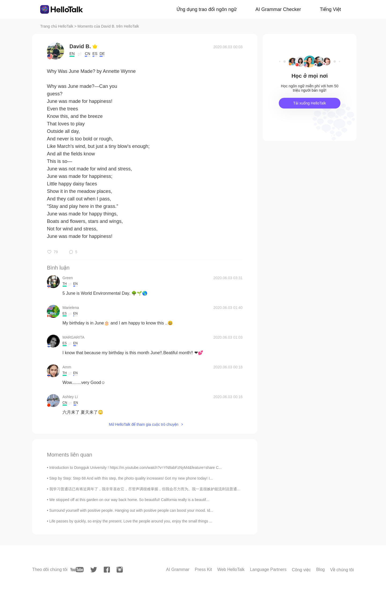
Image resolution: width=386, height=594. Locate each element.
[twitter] (93, 570)
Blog (320, 569)
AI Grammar (177, 569)
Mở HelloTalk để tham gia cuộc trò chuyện (144, 424)
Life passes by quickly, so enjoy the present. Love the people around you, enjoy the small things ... (130, 521)
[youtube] (77, 569)
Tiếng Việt (330, 9)
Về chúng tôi (342, 569)
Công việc (301, 569)
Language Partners (268, 569)
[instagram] (120, 570)
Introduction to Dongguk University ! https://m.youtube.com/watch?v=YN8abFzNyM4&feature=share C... (135, 467)
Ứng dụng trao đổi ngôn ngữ (207, 9)
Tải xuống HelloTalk (309, 103)
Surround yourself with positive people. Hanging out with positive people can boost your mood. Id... (131, 510)
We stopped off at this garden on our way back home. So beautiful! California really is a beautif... (129, 500)
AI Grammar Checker (278, 9)
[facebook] (107, 570)
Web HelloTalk (231, 569)
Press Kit (203, 569)
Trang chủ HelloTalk (57, 26)
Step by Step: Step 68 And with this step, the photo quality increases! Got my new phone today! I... (131, 478)
